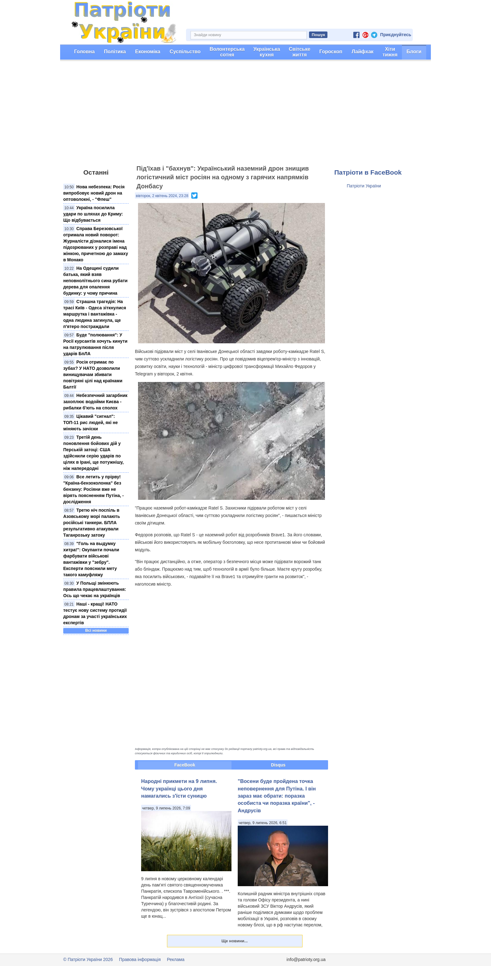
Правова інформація (140, 959)
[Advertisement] (245, 115)
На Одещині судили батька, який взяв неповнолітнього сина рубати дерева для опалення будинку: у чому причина (95, 281)
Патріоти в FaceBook (368, 172)
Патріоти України (364, 185)
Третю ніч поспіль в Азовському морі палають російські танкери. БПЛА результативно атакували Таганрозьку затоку (91, 523)
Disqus (278, 764)
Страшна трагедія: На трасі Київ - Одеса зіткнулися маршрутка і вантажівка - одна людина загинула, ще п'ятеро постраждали (94, 314)
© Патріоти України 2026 (88, 959)
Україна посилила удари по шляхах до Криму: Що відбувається (93, 214)
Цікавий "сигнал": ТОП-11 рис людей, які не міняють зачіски (90, 422)
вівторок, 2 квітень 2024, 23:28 (162, 196)
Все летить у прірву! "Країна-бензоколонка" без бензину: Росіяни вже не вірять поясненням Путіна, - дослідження (93, 489)
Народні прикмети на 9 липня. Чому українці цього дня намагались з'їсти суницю (179, 788)
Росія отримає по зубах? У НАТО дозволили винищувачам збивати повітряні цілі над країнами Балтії (92, 374)
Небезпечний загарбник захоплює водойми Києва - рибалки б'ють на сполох (95, 401)
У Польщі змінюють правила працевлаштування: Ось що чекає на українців (94, 589)
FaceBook (184, 764)
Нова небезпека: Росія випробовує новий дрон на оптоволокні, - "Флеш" (94, 193)
